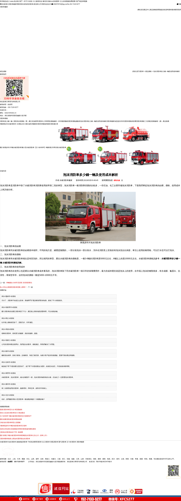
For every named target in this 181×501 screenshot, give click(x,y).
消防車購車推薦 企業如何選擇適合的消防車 (15, 439)
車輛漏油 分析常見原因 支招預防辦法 (19, 283)
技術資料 (165, 10)
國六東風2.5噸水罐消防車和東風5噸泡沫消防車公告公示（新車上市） (24, 435)
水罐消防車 (4, 442)
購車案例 (172, 10)
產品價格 (153, 10)
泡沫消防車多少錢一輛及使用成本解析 (93, 121)
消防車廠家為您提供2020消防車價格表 (120, 121)
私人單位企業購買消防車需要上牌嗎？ (13, 287)
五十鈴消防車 (71, 442)
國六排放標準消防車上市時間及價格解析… (43, 121)
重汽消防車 (62, 442)
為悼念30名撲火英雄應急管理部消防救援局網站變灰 (18, 429)
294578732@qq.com (59, 4)
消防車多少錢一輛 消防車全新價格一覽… (14, 121)
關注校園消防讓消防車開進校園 (11, 419)
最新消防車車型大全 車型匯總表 (11, 409)
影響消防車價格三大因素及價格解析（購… (148, 121)
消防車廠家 (4, 7)
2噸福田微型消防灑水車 (50, 124)
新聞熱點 (159, 10)
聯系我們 (178, 10)
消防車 (141, 71)
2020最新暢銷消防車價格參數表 (69, 121)
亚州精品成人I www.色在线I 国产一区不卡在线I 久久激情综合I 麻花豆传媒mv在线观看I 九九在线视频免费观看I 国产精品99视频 (43, 1)
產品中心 (147, 10)
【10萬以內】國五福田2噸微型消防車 (29, 124)
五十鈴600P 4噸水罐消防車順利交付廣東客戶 (15, 416)
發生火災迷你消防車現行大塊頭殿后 (12, 413)
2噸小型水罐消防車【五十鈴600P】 (33, 147)
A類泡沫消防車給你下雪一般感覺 (11, 432)
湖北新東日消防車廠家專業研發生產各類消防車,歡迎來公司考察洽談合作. (25, 4)
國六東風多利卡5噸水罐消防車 (10, 147)
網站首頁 (141, 10)
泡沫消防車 (12, 442)
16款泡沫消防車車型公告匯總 (10, 422)
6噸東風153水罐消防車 (8, 124)
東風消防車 (54, 442)
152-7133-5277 (74, 4)
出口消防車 (46, 442)
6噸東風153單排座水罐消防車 (56, 147)
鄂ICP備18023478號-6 (104, 462)
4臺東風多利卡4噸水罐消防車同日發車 (13, 426)
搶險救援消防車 (22, 442)
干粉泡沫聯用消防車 (35, 442)
